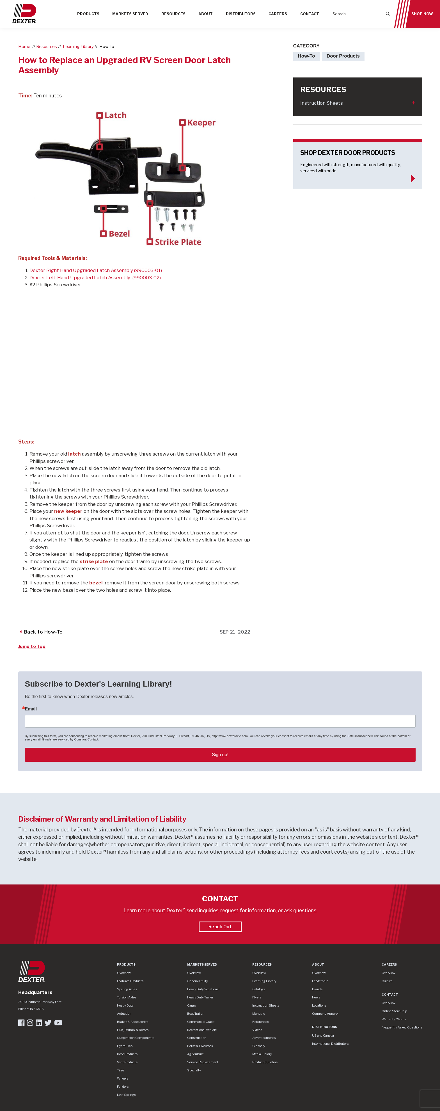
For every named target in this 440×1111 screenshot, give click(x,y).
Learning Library (78, 46)
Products (88, 14)
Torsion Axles (126, 997)
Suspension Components (135, 1038)
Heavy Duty (125, 1005)
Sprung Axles (127, 989)
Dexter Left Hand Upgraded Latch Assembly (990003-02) (95, 277)
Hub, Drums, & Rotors (132, 1030)
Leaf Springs (126, 1095)
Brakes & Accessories (132, 1022)
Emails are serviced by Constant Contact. (70, 739)
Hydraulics (124, 1046)
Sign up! (220, 754)
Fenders (123, 1087)
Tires (120, 1070)
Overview (124, 973)
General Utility (197, 981)
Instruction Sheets (321, 103)
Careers (278, 14)
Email (31, 709)
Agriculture (195, 1054)
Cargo (191, 1005)
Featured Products (130, 981)
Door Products (127, 1054)
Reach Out (220, 926)
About (205, 14)
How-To (106, 46)
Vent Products (127, 1062)
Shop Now (422, 14)
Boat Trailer (195, 1014)
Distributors (241, 14)
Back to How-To (41, 632)
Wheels (122, 1078)
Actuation (124, 1014)
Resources (173, 14)
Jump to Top (32, 646)
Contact (309, 14)
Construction (196, 1038)
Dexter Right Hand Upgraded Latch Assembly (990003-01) (95, 270)
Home (24, 46)
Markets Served (130, 14)
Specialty (194, 1070)
